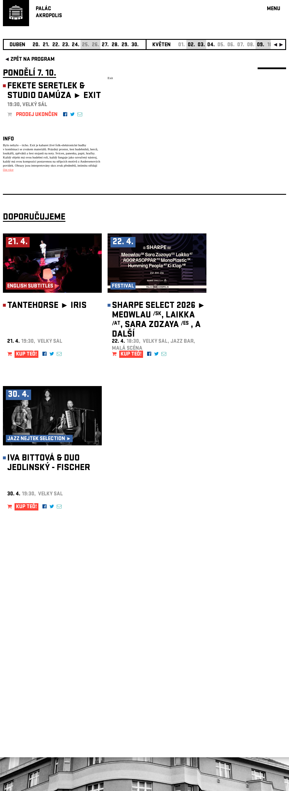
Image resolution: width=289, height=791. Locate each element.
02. (191, 45)
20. (36, 45)
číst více (8, 169)
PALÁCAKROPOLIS (49, 12)
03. (201, 45)
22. (56, 45)
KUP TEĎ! (26, 354)
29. (125, 45)
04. (211, 45)
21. (46, 45)
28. (115, 45)
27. (105, 45)
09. (260, 45)
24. (75, 45)
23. (65, 45)
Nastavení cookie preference (26, 712)
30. (135, 45)
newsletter (248, 644)
